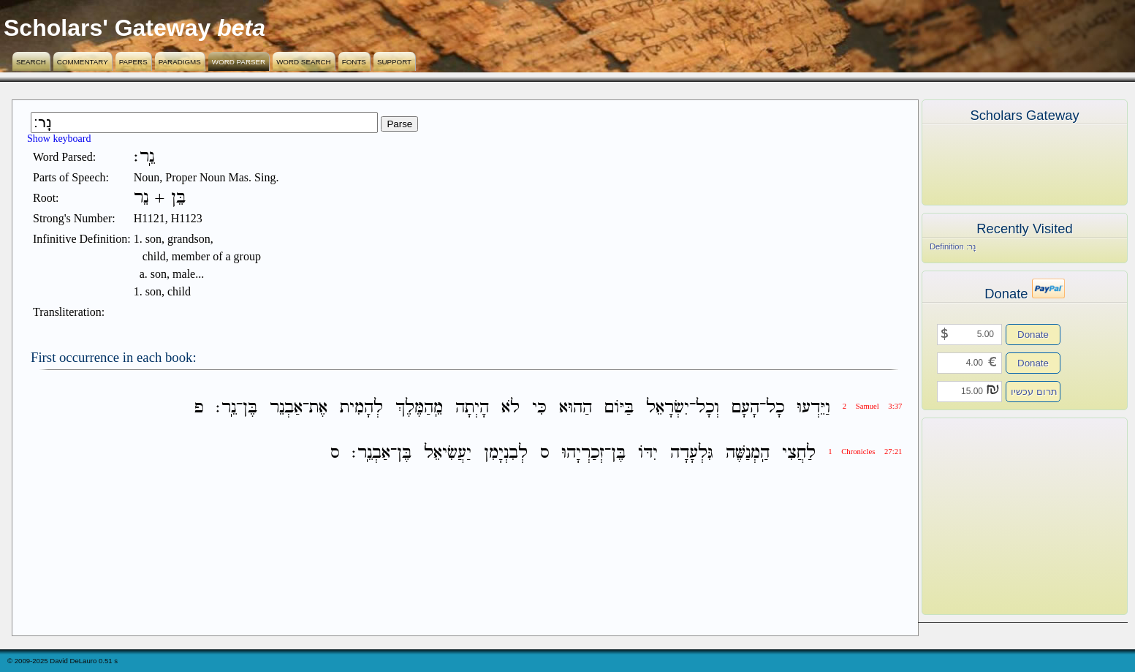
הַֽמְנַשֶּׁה (748, 453)
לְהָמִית (361, 407)
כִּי (539, 407)
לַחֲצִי (799, 453)
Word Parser (238, 62)
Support (394, 62)
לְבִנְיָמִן (506, 453)
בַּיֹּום (619, 407)
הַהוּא (575, 407)
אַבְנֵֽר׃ (371, 453)
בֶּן (250, 407)
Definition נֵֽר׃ (953, 246)
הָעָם (745, 407)
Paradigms (180, 62)
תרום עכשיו (1034, 391)
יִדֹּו (648, 453)
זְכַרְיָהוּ (582, 453)
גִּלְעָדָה (691, 453)
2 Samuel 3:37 (873, 406)
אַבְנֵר (286, 407)
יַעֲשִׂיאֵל (447, 453)
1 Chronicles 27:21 (865, 452)
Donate (1033, 334)
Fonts (354, 62)
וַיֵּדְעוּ (813, 407)
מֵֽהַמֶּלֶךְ (419, 407)
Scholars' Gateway (107, 28)
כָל (775, 407)
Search (31, 62)
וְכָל (707, 407)
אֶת (318, 407)
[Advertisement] (1003, 516)
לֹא (510, 407)
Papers (133, 62)
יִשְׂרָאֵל (667, 407)
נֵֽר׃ (226, 407)
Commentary (82, 62)
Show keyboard (59, 138)
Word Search (303, 62)
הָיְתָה (472, 407)
